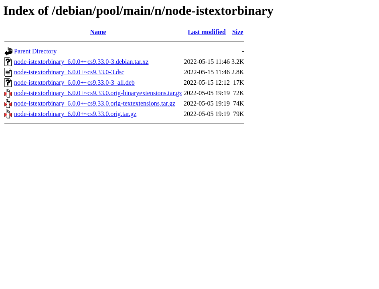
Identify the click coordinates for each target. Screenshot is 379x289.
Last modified (207, 31)
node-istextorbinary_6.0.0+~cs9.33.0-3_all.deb (74, 82)
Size (237, 31)
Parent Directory (35, 51)
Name (98, 31)
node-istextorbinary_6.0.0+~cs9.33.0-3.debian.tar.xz (81, 61)
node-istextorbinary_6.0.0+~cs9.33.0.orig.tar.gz (75, 113)
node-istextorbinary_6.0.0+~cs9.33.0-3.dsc (69, 72)
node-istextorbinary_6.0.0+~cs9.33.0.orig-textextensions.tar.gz (94, 103)
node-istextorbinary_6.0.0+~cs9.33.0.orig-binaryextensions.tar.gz (98, 93)
